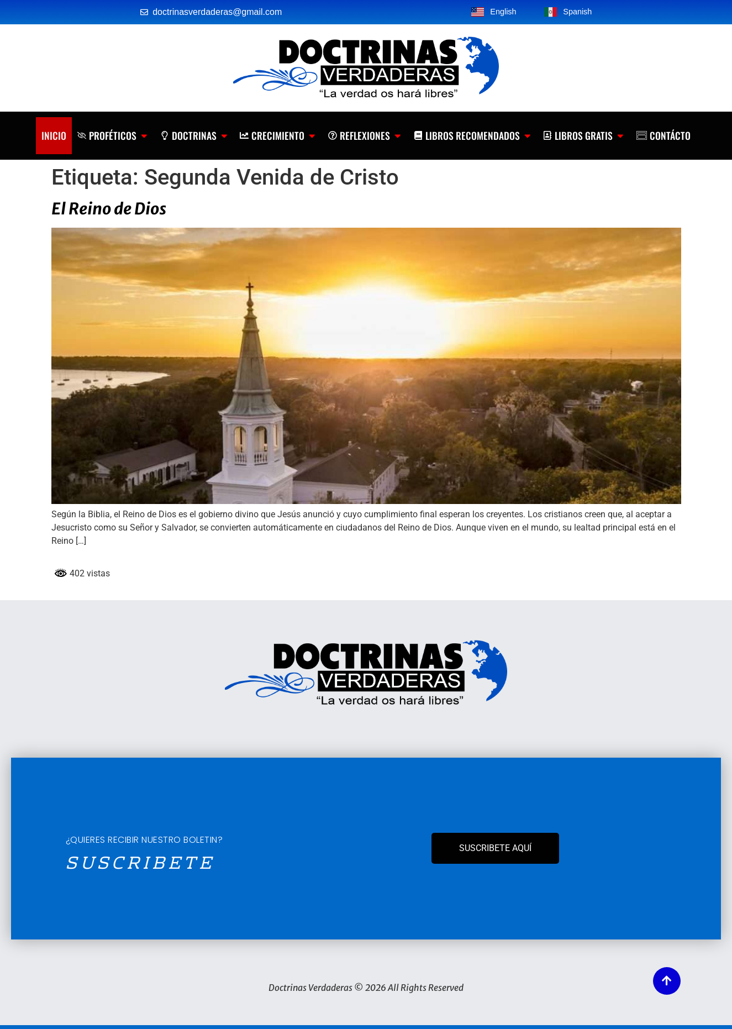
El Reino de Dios (108, 209)
